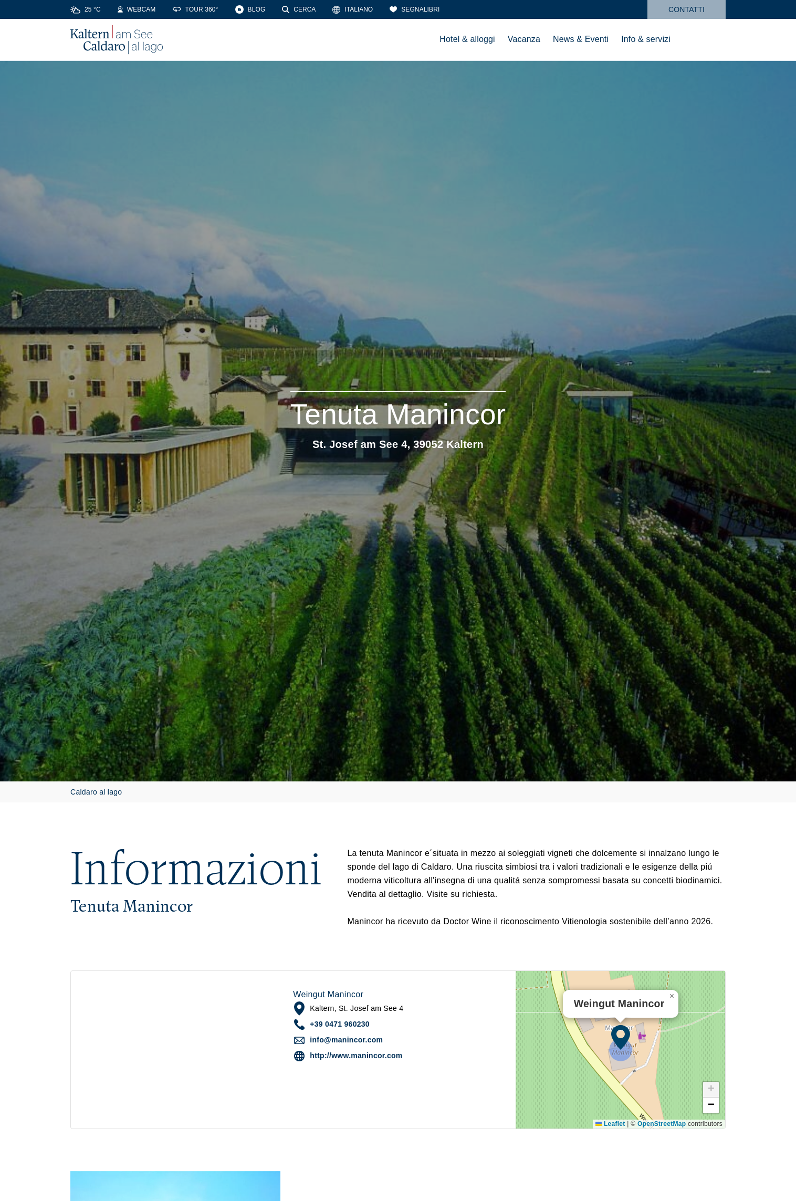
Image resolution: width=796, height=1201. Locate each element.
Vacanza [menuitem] (524, 39)
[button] (620, 1037)
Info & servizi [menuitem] (646, 39)
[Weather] (85, 9)
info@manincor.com (346, 1040)
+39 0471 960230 (340, 1024)
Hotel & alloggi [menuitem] (467, 39)
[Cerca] (299, 9)
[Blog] (250, 9)
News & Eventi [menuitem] (581, 39)
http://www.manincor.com (356, 1055)
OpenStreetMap (661, 1123)
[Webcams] (137, 9)
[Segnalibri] (414, 9)
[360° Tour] (195, 9)
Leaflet (610, 1123)
